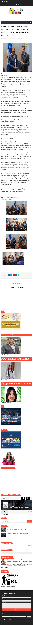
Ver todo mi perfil (4, 567)
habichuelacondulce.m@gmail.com (16, 559)
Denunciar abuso (5, 540)
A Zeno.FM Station (4, 514)
